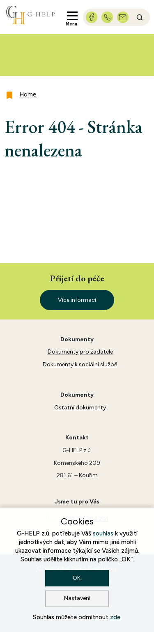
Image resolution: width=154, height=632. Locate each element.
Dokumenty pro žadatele (80, 351)
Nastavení (77, 598)
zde (115, 617)
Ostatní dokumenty (80, 407)
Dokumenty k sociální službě (80, 364)
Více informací (77, 299)
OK (77, 578)
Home (28, 94)
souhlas (103, 533)
